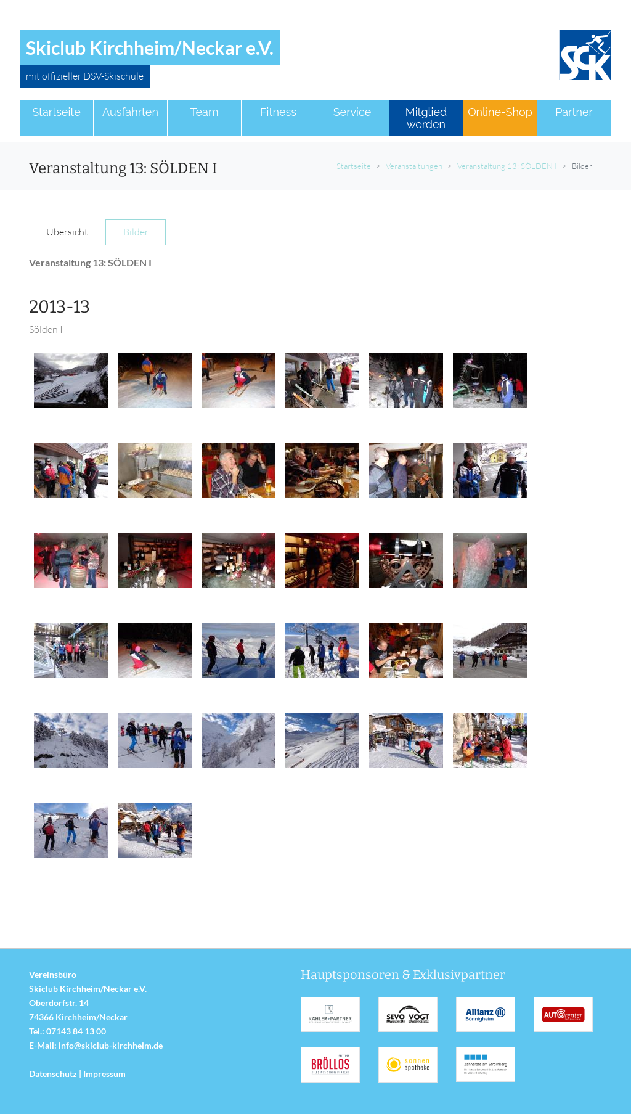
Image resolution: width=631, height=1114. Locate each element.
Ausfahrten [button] (130, 111)
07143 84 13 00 (76, 1031)
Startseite (353, 166)
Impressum (104, 1073)
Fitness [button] (278, 111)
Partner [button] (574, 111)
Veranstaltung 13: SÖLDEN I (507, 166)
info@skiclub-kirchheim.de (111, 1045)
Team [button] (204, 111)
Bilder (136, 232)
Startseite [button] (56, 111)
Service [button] (352, 111)
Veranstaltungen (414, 166)
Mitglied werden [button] (426, 118)
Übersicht (67, 232)
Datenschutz (53, 1073)
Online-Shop (500, 111)
